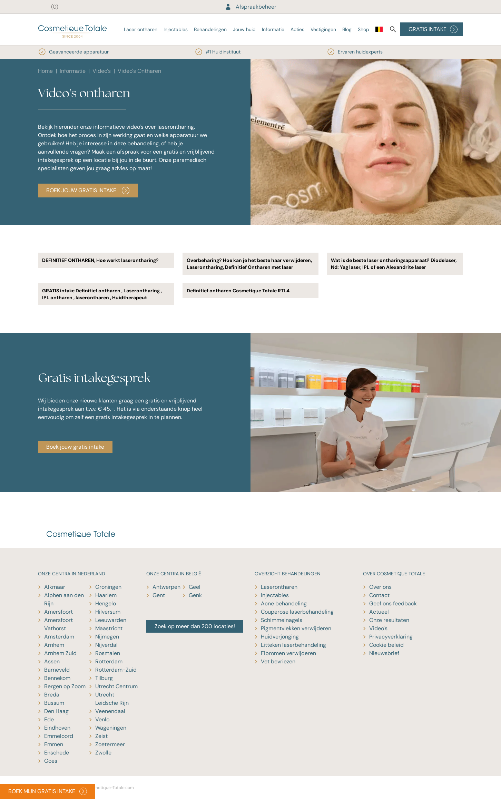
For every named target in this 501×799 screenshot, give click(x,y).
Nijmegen (107, 636)
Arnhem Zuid (60, 653)
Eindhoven (57, 727)
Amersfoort (58, 611)
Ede (49, 719)
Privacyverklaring (391, 636)
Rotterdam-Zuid (116, 669)
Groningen (108, 587)
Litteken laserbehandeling (293, 645)
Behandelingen (210, 29)
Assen (52, 661)
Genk (195, 595)
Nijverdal (106, 645)
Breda (51, 694)
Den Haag (56, 711)
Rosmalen (107, 653)
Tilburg (104, 678)
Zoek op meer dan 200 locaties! (195, 626)
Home (45, 71)
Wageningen (110, 727)
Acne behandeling (284, 603)
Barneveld (57, 669)
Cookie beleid (386, 645)
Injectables (176, 29)
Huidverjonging (280, 636)
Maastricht (108, 628)
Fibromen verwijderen (288, 653)
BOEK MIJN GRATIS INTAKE (47, 791)
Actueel (379, 611)
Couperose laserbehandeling (297, 611)
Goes (50, 760)
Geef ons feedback (393, 603)
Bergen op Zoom (65, 686)
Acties (297, 29)
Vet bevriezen (278, 661)
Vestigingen (323, 29)
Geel (194, 587)
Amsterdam (59, 636)
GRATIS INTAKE (433, 29)
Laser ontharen (140, 29)
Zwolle (103, 752)
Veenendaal (110, 711)
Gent (159, 595)
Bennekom (57, 678)
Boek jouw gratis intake (87, 190)
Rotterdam (108, 661)
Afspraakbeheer (250, 6)
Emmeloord (58, 736)
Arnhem (54, 645)
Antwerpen (166, 587)
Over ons (380, 587)
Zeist (101, 736)
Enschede (56, 752)
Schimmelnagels (281, 620)
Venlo (102, 719)
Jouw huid (244, 29)
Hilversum (107, 611)
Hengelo (105, 603)
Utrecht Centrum (116, 686)
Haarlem (106, 595)
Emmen (53, 744)
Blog (347, 29)
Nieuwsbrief (384, 653)
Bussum (54, 703)
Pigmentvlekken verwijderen (296, 628)
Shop (363, 29)
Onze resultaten (389, 620)
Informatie (273, 29)
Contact (379, 595)
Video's (101, 71)
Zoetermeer (110, 744)
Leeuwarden (110, 620)
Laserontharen (279, 587)
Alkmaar (54, 587)
